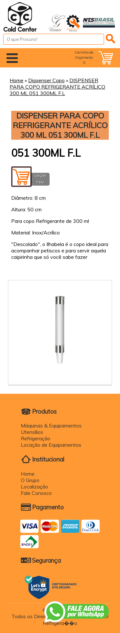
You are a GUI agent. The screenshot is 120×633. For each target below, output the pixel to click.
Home (16, 80)
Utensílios (32, 432)
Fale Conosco (36, 493)
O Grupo (30, 480)
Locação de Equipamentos (51, 445)
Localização (34, 486)
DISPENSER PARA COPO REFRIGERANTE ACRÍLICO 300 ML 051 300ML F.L (57, 86)
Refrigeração (35, 438)
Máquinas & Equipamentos (51, 425)
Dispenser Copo (46, 80)
